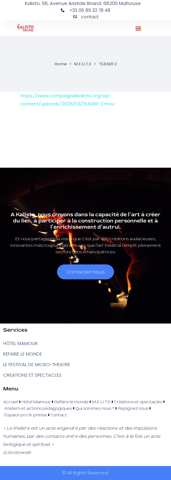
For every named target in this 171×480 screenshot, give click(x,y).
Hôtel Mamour (36, 401)
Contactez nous (85, 272)
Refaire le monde (71, 401)
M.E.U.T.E (82, 64)
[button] (138, 28)
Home (61, 64)
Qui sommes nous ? (94, 408)
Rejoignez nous (133, 408)
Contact (58, 414)
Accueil (10, 401)
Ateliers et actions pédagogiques (38, 408)
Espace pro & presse (25, 414)
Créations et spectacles (138, 401)
